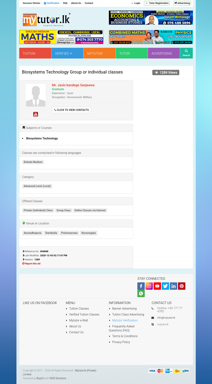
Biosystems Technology (42, 138)
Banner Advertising (123, 308)
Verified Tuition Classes (82, 314)
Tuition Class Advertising (126, 314)
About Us (73, 326)
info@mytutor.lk (166, 317)
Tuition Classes (77, 308)
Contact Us (75, 332)
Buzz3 (40, 378)
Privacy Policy (119, 342)
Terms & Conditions (123, 336)
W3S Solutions (58, 378)
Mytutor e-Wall (77, 320)
